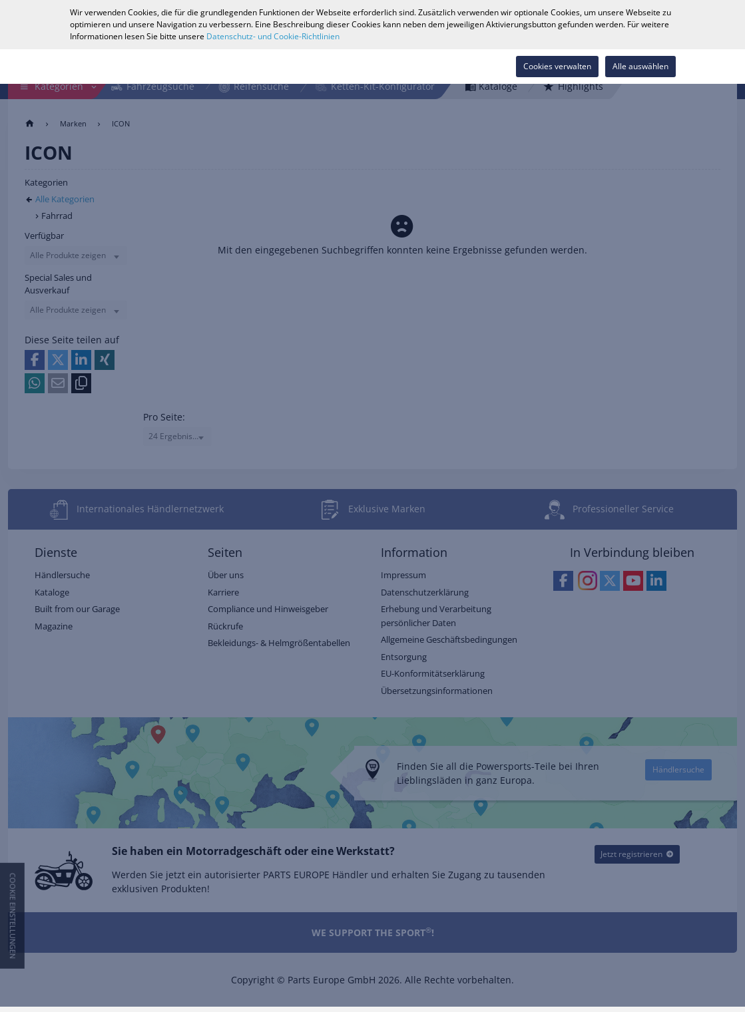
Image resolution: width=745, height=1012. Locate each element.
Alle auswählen (640, 66)
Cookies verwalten (557, 66)
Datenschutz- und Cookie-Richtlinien (273, 36)
